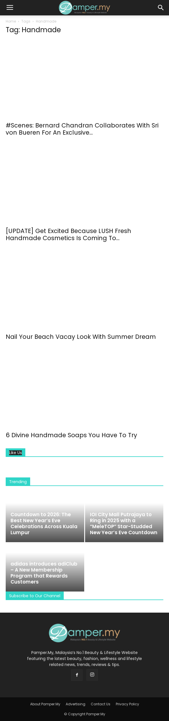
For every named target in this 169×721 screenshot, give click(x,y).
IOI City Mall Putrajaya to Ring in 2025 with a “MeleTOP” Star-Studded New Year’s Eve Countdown (123, 523)
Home (11, 21)
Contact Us (100, 704)
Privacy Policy (127, 704)
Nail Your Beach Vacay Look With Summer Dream (81, 337)
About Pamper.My (45, 704)
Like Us (15, 452)
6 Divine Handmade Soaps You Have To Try (71, 435)
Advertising (75, 704)
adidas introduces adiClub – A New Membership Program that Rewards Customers (44, 572)
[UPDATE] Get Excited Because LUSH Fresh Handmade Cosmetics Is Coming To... (68, 234)
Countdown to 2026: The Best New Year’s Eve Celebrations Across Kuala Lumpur (44, 523)
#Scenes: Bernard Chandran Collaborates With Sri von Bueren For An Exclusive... (82, 129)
